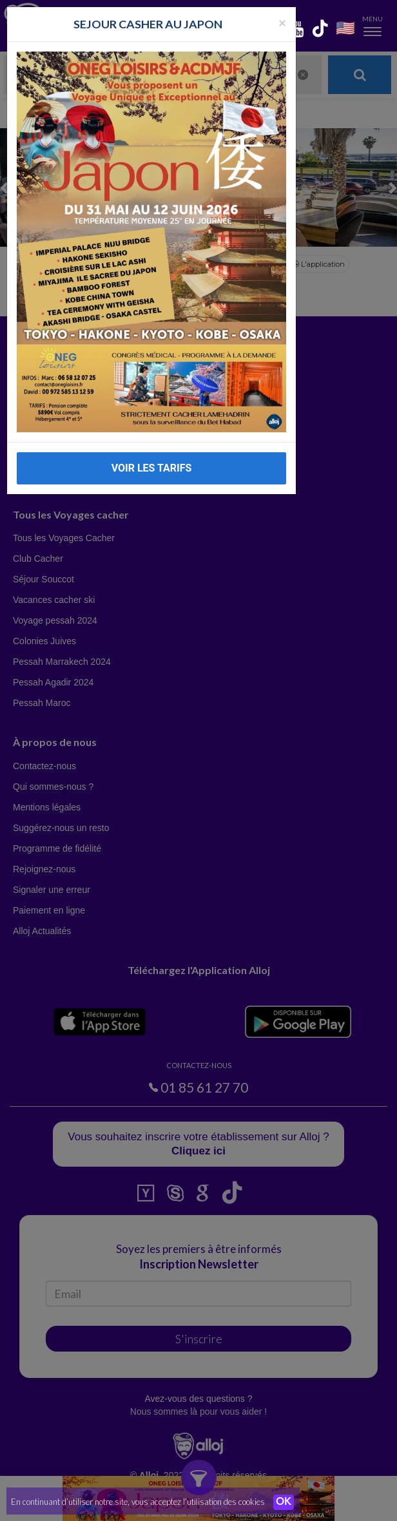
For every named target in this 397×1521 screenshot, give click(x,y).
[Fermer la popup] (282, 22)
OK (283, 1502)
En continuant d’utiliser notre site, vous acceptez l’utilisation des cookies (138, 1502)
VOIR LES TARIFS (151, 468)
